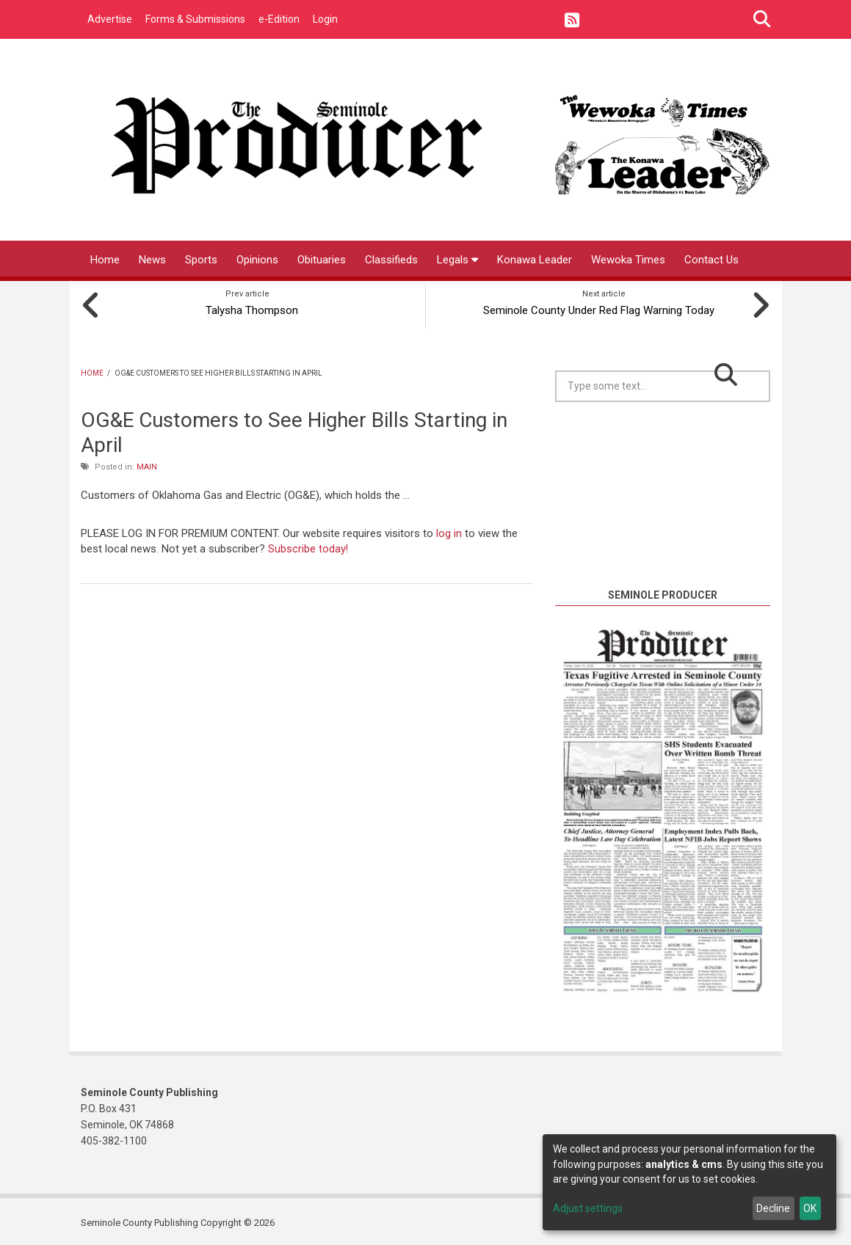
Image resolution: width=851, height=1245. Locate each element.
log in (449, 529)
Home (105, 259)
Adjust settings (588, 1208)
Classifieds (391, 259)
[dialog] (689, 1182)
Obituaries (321, 259)
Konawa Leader (534, 259)
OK (809, 1208)
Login (325, 19)
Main (147, 463)
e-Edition (279, 19)
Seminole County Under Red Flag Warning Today (604, 306)
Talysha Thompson (247, 306)
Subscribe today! (308, 545)
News (152, 259)
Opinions (257, 259)
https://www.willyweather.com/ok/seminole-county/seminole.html (665, 565)
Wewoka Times (628, 259)
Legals (457, 259)
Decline (773, 1208)
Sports (201, 259)
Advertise (109, 19)
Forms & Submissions (195, 19)
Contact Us (711, 259)
